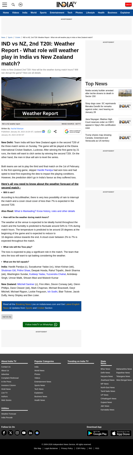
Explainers (38, 393)
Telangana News (123, 376)
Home (6, 13)
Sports (43, 13)
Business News (40, 396)
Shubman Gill (8, 270)
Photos (79, 13)
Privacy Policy (67, 448)
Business (112, 13)
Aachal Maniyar (17, 128)
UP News (104, 395)
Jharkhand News (107, 380)
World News (39, 370)
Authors (4, 396)
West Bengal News (124, 380)
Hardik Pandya (45, 170)
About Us (5, 370)
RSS (97, 448)
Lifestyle (90, 13)
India (24, 13)
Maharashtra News (124, 369)
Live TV (4, 393)
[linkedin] (30, 432)
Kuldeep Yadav (37, 274)
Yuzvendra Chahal (56, 274)
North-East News (108, 387)
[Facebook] (4, 432)
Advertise (5, 374)
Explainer (125, 13)
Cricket (17, 37)
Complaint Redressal (10, 378)
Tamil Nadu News (108, 391)
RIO (90, 448)
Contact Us (5, 367)
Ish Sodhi (52, 291)
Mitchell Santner (25, 284)
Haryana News (107, 376)
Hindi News (6, 389)
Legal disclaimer (51, 448)
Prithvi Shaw (23, 270)
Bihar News (105, 369)
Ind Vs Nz (7, 317)
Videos (15, 13)
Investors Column (8, 385)
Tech (69, 13)
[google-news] (37, 432)
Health (101, 13)
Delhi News (105, 373)
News (3, 37)
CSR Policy (80, 448)
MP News (105, 384)
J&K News (105, 406)
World (34, 13)
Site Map (37, 448)
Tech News (38, 389)
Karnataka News (107, 410)
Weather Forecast (8, 414)
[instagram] (17, 432)
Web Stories (6, 400)
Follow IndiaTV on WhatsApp (41, 324)
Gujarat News (106, 402)
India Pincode (7, 417)
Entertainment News (42, 382)
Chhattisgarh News (108, 399)
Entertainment (57, 13)
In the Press (6, 382)
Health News (39, 400)
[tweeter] (10, 432)
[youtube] (23, 432)
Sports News (39, 385)
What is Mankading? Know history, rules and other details (44, 211)
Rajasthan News (123, 373)
